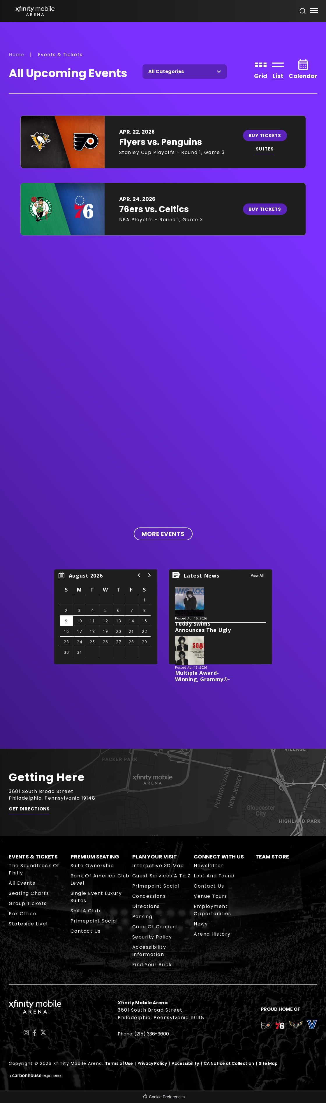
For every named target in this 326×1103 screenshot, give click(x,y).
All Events (22, 883)
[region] (105, 616)
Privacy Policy (152, 1063)
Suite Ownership (92, 865)
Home (16, 54)
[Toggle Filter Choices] (184, 71)
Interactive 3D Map (158, 865)
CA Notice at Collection (229, 1063)
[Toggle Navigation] (313, 11)
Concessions (149, 896)
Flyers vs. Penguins (160, 142)
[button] (139, 575)
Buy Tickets (266, 135)
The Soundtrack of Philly (34, 869)
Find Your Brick (152, 964)
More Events (163, 534)
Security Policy (152, 937)
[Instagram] (26, 1033)
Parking (142, 916)
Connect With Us (219, 856)
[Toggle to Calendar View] (303, 68)
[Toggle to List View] (278, 68)
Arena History (212, 934)
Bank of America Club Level (100, 879)
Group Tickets (28, 903)
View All (257, 575)
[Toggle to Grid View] (260, 68)
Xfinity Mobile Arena (35, 11)
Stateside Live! (28, 923)
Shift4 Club (86, 910)
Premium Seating (95, 856)
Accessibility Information (149, 951)
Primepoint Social (94, 921)
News (201, 923)
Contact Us (86, 931)
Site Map (268, 1063)
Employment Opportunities (212, 910)
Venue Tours (210, 896)
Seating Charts (29, 893)
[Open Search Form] (302, 11)
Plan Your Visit (154, 856)
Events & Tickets (33, 856)
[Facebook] (34, 1033)
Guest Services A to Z (161, 875)
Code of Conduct (155, 926)
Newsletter (208, 865)
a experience (36, 1075)
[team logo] (266, 1026)
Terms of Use (119, 1063)
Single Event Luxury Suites (96, 897)
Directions (146, 906)
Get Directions (29, 810)
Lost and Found (214, 875)
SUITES (266, 149)
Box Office (22, 913)
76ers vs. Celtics (154, 209)
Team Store (272, 856)
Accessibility (185, 1063)
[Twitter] (43, 1033)
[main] (163, 385)
